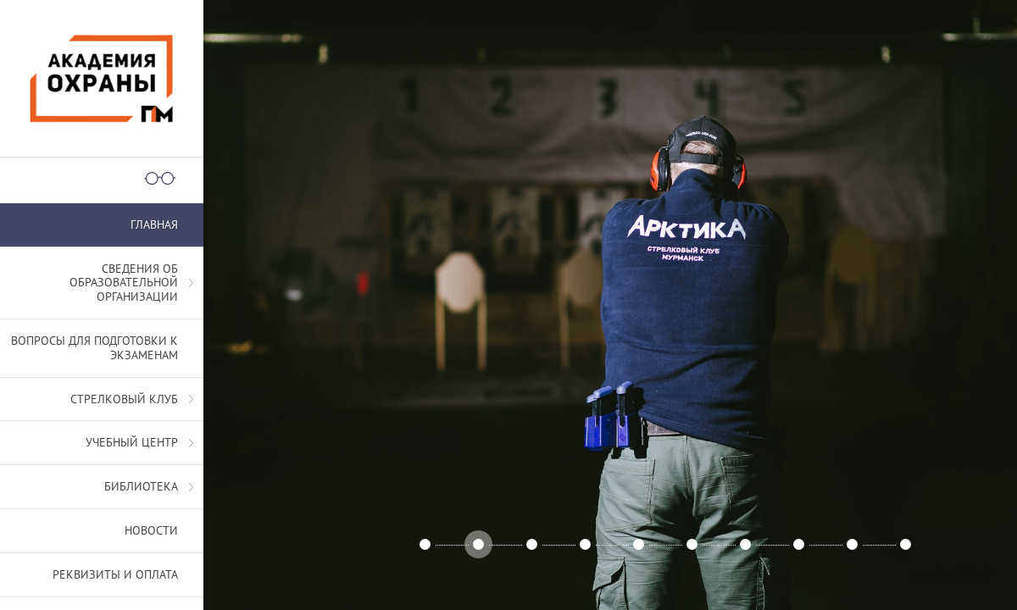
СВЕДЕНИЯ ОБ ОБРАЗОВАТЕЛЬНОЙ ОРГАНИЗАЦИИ (123, 283)
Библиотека (141, 486)
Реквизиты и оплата (115, 574)
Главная (154, 224)
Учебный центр (132, 442)
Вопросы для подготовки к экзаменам (94, 348)
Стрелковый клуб (124, 399)
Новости (151, 530)
